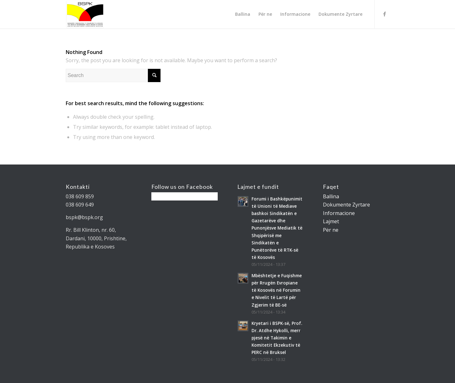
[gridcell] (99, 204)
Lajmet (331, 221)
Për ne (330, 229)
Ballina (331, 196)
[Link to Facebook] (384, 14)
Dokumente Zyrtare (346, 204)
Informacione (339, 213)
